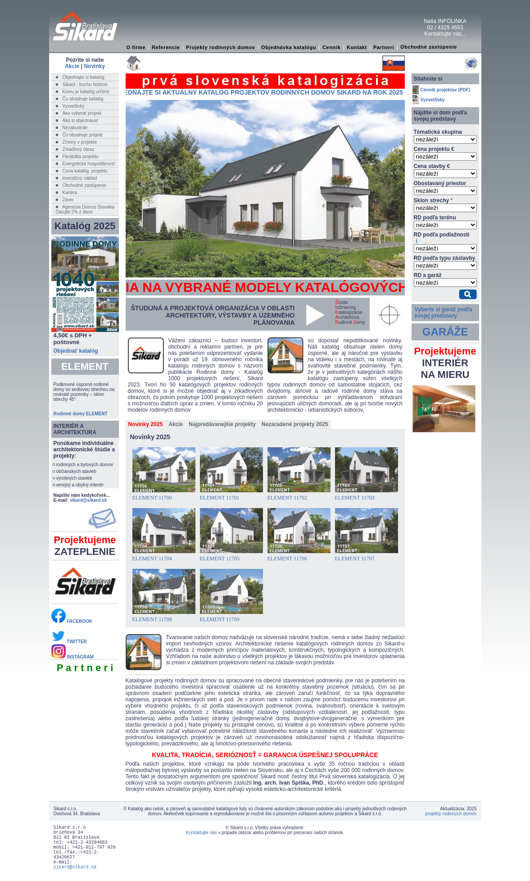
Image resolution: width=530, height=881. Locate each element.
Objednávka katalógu (288, 47)
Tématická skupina (438, 132)
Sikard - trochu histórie (85, 84)
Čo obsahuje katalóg (83, 98)
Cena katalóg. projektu (85, 170)
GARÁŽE (445, 332)
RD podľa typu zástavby (445, 258)
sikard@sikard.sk (88, 500)
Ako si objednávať (81, 120)
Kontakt (357, 47)
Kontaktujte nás (201, 832)
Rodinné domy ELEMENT (81, 413)
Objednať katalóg (76, 351)
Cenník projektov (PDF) (446, 89)
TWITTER (69, 641)
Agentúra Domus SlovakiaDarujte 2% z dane (85, 209)
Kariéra (70, 192)
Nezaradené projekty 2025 (295, 424)
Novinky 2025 (145, 424)
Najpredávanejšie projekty (222, 424)
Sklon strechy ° (433, 200)
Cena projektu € (434, 149)
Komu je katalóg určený (86, 91)
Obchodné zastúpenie (428, 47)
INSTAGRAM (72, 656)
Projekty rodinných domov (220, 47)
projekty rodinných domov (451, 813)
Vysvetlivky (74, 106)
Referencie (166, 47)
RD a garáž (428, 275)
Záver (68, 199)
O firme (136, 47)
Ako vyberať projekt (82, 113)
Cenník (331, 47)
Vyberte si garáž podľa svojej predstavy (443, 312)
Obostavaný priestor (440, 183)
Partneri (383, 47)
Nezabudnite (75, 127)
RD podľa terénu (435, 217)
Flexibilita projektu (81, 156)
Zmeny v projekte (80, 142)
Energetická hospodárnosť (89, 163)
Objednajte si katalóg (83, 77)
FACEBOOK (71, 621)
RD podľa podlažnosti (442, 238)
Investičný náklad (80, 178)
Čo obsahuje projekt (83, 134)
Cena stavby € (432, 166)
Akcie (72, 66)
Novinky (94, 66)
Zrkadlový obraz (79, 149)
